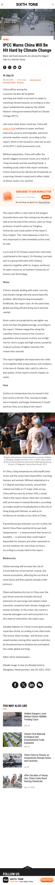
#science (20, 82)
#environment (35, 80)
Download (46, 880)
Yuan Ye (9, 75)
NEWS (6, 39)
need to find (9, 128)
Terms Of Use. (44, 202)
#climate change (9, 82)
